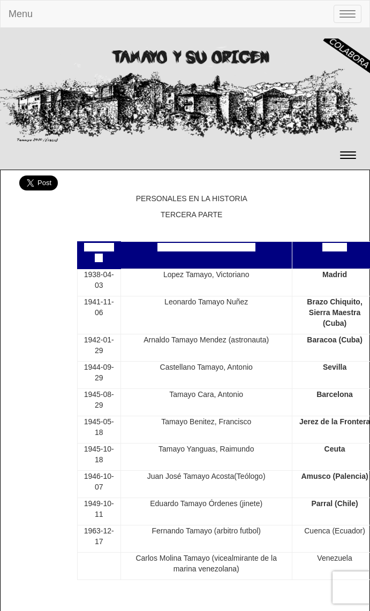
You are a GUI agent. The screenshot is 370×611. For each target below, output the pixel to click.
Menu (21, 14)
